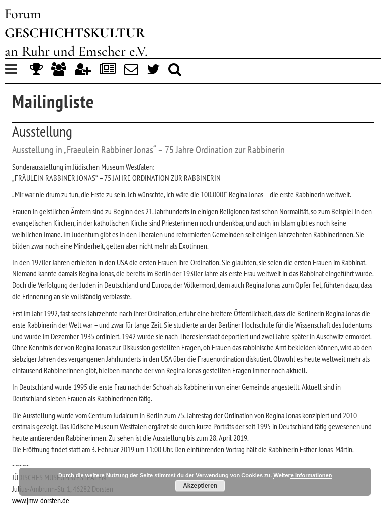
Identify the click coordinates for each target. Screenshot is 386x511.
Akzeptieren (200, 485)
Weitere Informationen (302, 475)
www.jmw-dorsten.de (40, 500)
